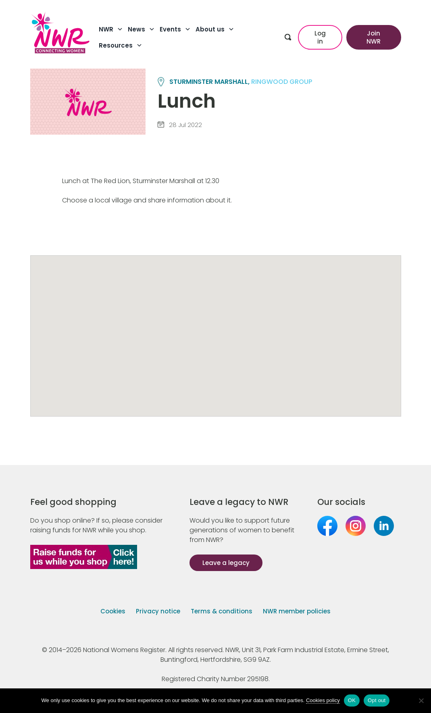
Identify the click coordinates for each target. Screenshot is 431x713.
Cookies (112, 611)
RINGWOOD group (281, 81)
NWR (111, 29)
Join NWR (373, 37)
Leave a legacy (226, 563)
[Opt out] (421, 700)
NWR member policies (297, 611)
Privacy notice (158, 611)
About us (215, 29)
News (141, 29)
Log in (320, 37)
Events (175, 29)
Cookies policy (323, 700)
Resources (120, 46)
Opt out (376, 700)
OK (352, 700)
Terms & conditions (221, 611)
